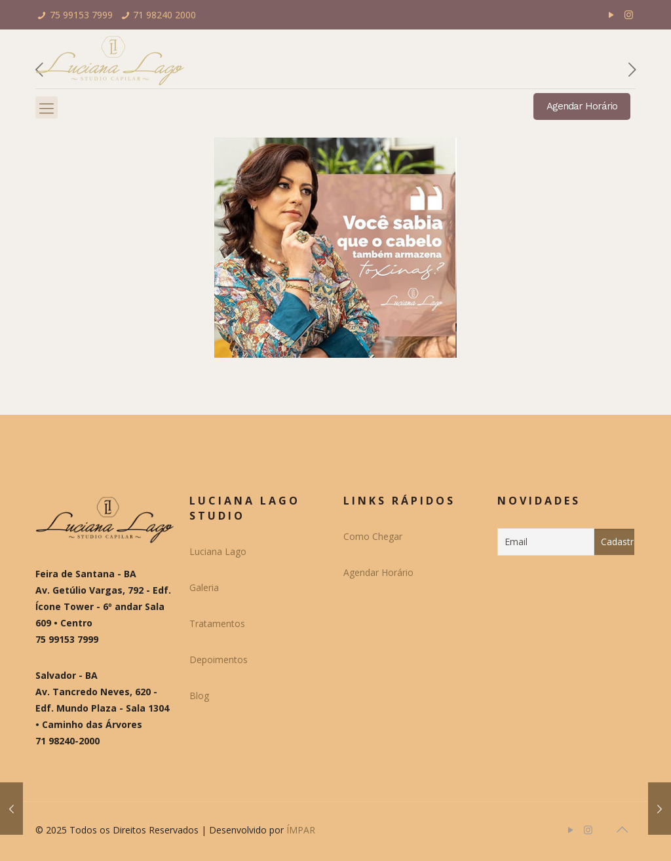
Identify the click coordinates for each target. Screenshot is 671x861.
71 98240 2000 (164, 15)
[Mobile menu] (46, 107)
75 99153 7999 (81, 15)
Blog (199, 695)
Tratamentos (217, 623)
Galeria (204, 587)
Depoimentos (218, 659)
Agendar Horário (581, 106)
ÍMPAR (300, 830)
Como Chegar (372, 536)
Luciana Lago (217, 551)
